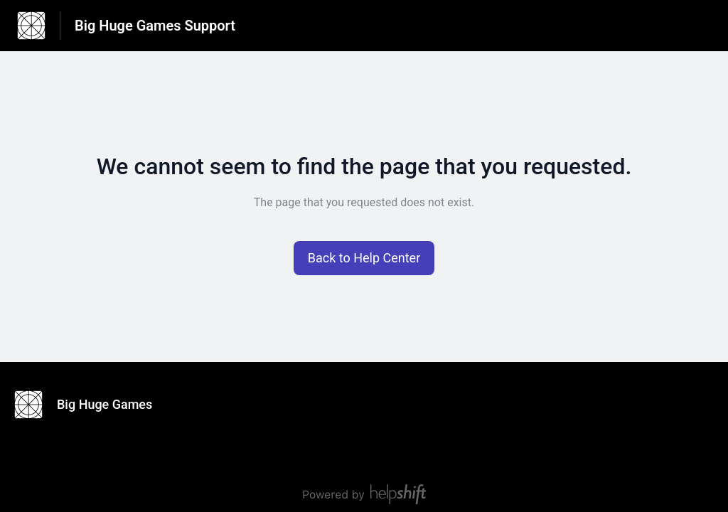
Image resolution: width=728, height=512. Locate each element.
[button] (364, 258)
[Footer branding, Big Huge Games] (90, 404)
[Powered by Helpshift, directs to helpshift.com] (364, 494)
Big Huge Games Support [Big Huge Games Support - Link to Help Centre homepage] (155, 25)
